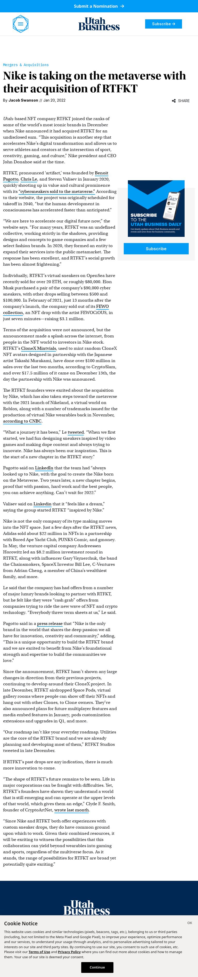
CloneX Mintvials (38, 348)
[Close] (189, 923)
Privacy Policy (69, 951)
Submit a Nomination (99, 6)
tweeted (76, 432)
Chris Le (29, 179)
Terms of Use (39, 951)
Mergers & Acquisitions (25, 65)
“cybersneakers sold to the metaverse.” (57, 191)
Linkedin (43, 504)
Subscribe (163, 24)
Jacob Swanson (23, 100)
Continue (97, 967)
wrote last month (71, 810)
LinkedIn (44, 468)
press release (50, 623)
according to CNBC (22, 421)
